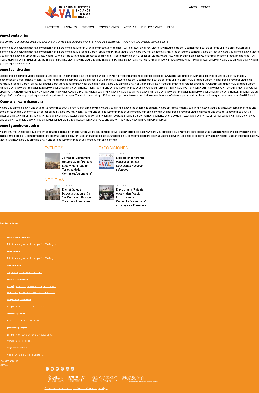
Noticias (129, 27)
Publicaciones (152, 27)
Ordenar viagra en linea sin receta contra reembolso (31, 292)
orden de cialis (13, 251)
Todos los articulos (9, 361)
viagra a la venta (14, 265)
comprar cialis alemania (17, 279)
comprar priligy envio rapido (19, 300)
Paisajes (70, 27)
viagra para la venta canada (19, 348)
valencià (193, 6)
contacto (206, 6)
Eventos (87, 27)
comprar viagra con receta (18, 237)
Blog (170, 27)
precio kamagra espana (17, 328)
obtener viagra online (16, 314)
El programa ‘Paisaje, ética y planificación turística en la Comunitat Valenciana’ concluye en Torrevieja (131, 197)
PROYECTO (52, 27)
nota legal (103, 388)
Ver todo (4, 365)
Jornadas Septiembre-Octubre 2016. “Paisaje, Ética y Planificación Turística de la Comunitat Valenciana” (77, 165)
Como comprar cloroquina (19, 341)
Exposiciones (109, 27)
